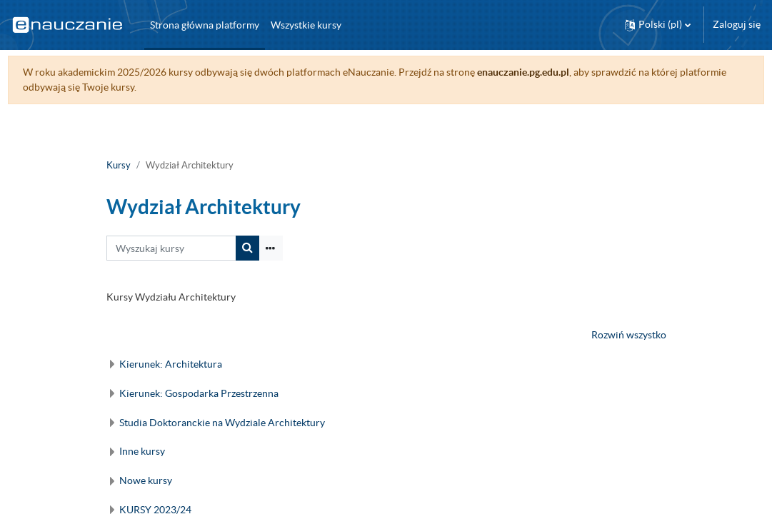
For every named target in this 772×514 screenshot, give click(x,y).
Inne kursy (142, 451)
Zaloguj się (737, 24)
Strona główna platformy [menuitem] (204, 25)
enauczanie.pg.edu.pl (549, 72)
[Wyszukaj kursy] (171, 248)
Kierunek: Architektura (170, 364)
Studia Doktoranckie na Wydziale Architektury (222, 422)
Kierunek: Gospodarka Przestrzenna (199, 393)
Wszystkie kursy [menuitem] (306, 25)
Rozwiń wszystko (628, 335)
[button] (658, 24)
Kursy (118, 165)
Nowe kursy (145, 480)
